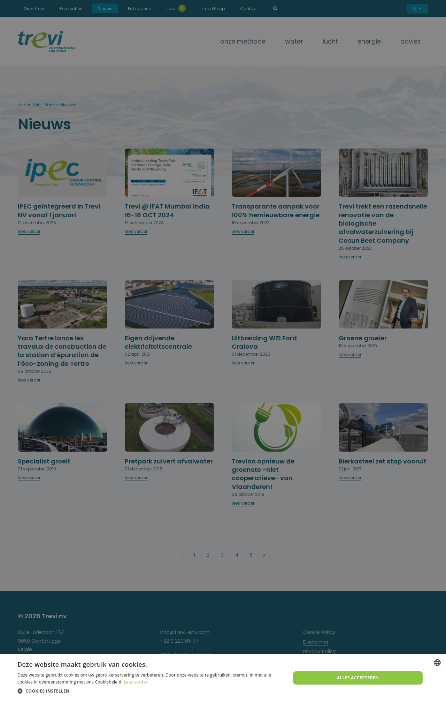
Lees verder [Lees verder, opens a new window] (136, 682)
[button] (150, 691)
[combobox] (437, 662)
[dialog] (223, 678)
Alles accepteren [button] (358, 678)
